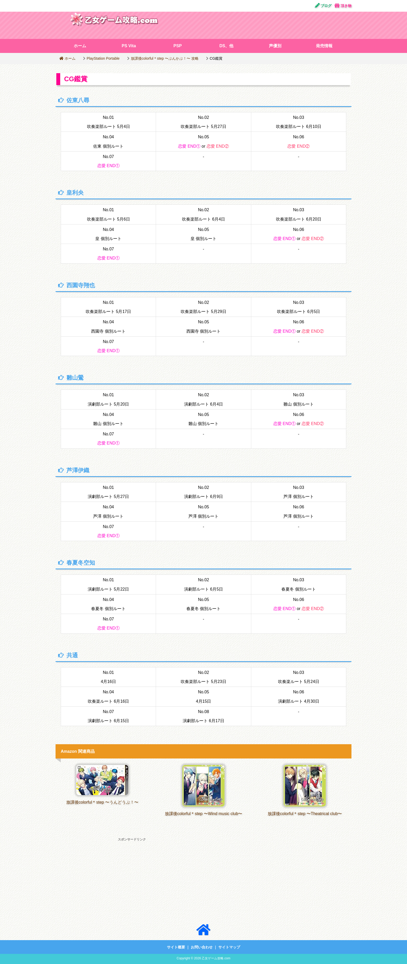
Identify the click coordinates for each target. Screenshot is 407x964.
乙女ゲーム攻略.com (216, 958)
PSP (177, 46)
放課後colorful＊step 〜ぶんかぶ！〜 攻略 (165, 58)
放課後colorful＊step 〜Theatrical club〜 (305, 813)
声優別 (275, 46)
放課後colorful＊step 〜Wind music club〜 (203, 813)
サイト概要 (176, 947)
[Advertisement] (267, 25)
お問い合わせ (202, 947)
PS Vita (129, 46)
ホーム (80, 46)
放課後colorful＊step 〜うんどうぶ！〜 (102, 802)
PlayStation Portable (103, 58)
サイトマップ (229, 947)
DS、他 (226, 46)
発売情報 (324, 46)
